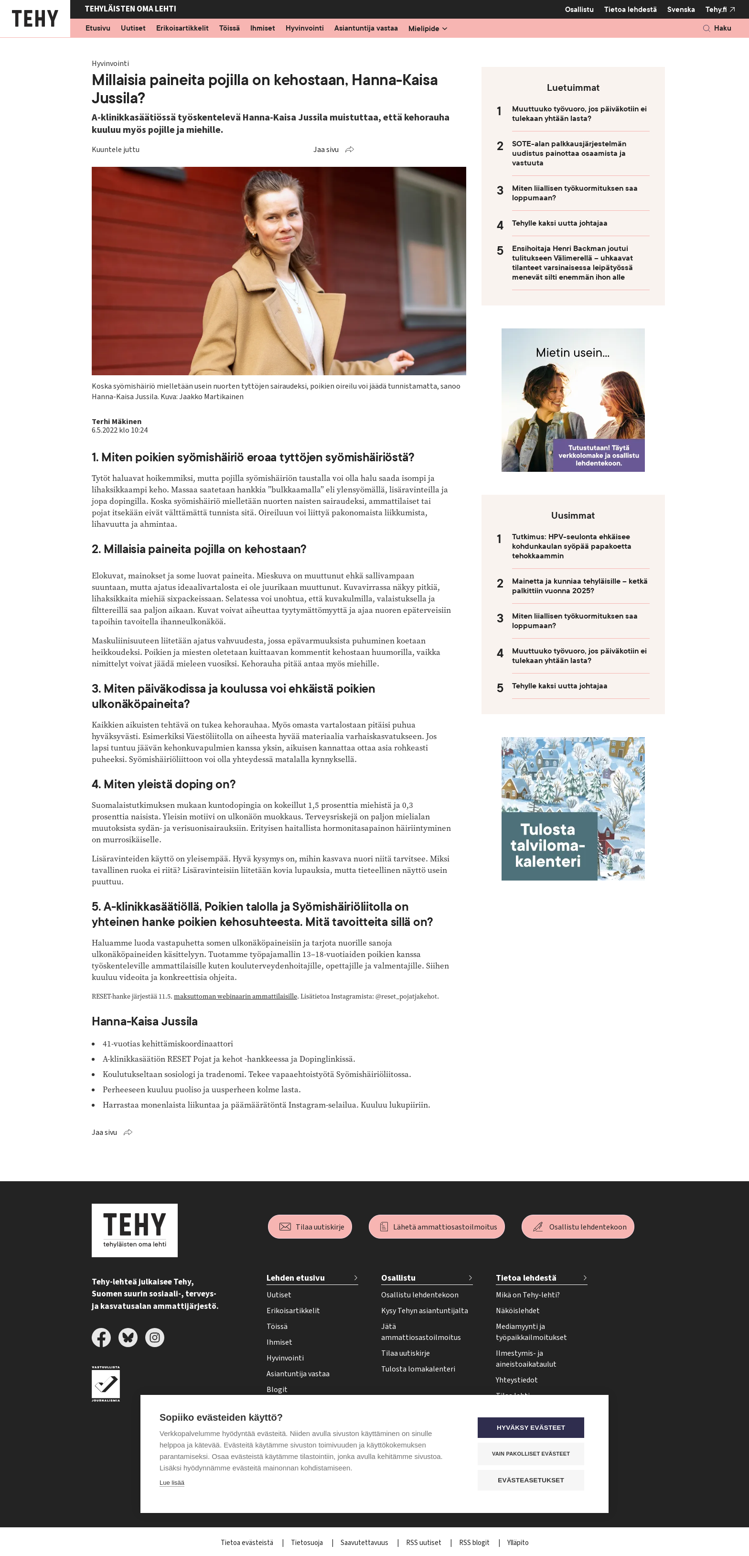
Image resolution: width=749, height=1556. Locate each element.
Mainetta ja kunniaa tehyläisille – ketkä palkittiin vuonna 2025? (580, 586)
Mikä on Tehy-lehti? (528, 1295)
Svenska (681, 9)
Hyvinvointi (305, 29)
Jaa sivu (326, 149)
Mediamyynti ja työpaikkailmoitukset (531, 1332)
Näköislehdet (518, 1311)
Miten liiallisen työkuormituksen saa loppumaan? (575, 193)
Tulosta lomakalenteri (418, 1369)
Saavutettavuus (365, 1543)
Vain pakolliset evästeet (532, 1454)
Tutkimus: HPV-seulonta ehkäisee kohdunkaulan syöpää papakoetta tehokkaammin (571, 546)
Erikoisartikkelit (182, 29)
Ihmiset (262, 29)
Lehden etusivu (296, 1278)
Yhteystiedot (517, 1380)
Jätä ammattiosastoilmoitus (421, 1332)
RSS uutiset (424, 1543)
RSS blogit (475, 1543)
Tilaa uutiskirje (320, 1227)
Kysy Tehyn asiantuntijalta (424, 1311)
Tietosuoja (307, 1543)
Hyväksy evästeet (532, 1427)
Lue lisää (172, 1482)
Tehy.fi (716, 9)
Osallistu (579, 9)
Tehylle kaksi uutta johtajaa (560, 223)
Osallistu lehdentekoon (588, 1227)
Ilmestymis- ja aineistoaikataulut (526, 1359)
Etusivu (98, 29)
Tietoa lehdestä (630, 9)
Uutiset (133, 29)
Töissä (229, 29)
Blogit (277, 1389)
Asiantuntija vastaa (366, 29)
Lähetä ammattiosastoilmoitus (445, 1227)
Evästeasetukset (532, 1480)
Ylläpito (518, 1543)
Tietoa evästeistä (248, 1543)
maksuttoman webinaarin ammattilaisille (235, 996)
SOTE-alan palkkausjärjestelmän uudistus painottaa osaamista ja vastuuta (569, 153)
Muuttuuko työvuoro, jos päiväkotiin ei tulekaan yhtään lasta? (579, 113)
